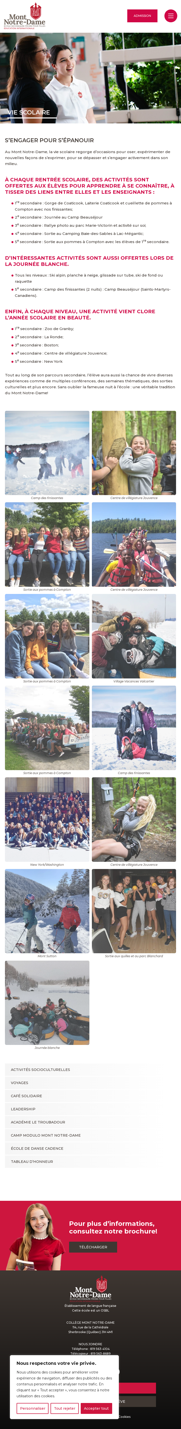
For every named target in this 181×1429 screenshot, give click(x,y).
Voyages (19, 1083)
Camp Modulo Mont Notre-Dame (46, 1135)
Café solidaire (26, 1096)
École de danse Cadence (37, 1148)
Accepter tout (96, 1408)
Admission (142, 16)
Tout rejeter (64, 1408)
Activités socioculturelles (40, 1069)
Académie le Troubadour (38, 1122)
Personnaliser (32, 1408)
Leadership (23, 1109)
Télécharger (93, 1247)
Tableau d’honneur (32, 1161)
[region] (64, 1387)
